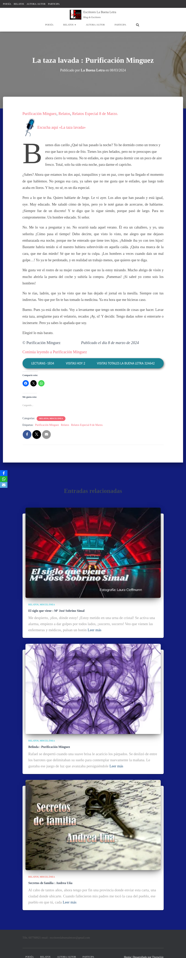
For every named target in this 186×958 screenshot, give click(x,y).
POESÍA (7, 4)
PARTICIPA (54, 4)
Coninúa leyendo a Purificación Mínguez (55, 352)
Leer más (94, 630)
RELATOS (19, 4)
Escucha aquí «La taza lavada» (54, 127)
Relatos (64, 113)
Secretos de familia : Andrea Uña (50, 883)
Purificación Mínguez (40, 113)
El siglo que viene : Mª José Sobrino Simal (56, 610)
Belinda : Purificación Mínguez (49, 747)
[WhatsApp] (3, 479)
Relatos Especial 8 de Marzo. (95, 113)
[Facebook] (3, 473)
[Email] (3, 485)
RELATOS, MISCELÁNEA (51, 418)
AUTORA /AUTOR (35, 4)
